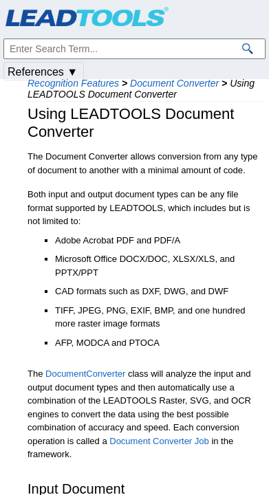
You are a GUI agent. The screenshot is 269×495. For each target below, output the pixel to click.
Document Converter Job (159, 441)
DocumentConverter (85, 373)
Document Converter (174, 83)
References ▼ (43, 72)
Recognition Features (73, 83)
